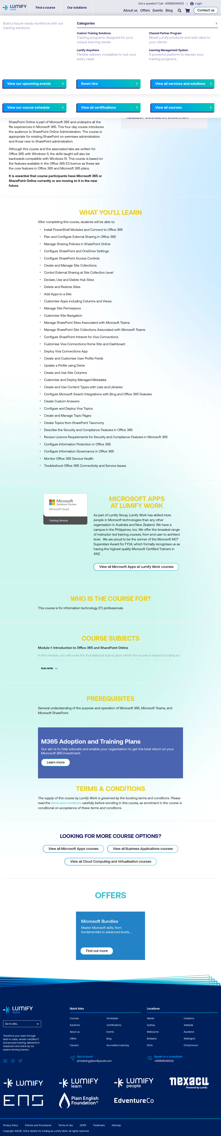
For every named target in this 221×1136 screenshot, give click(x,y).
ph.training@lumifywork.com (94, 1060)
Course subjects (75, 88)
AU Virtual (141, 88)
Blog (169, 10)
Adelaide (188, 1025)
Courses (8, 34)
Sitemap (116, 1124)
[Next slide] (107, 88)
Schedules (112, 1018)
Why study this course (20, 88)
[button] (56, 86)
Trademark (99, 1124)
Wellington (189, 1038)
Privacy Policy (10, 1124)
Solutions (75, 1025)
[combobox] (5, 1023)
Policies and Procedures (38, 1124)
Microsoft (23, 34)
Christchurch (191, 1045)
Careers (74, 1045)
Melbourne (153, 1031)
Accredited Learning (118, 1045)
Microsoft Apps (43, 34)
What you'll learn (50, 88)
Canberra (189, 1018)
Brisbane (152, 1038)
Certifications (114, 1025)
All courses (123, 88)
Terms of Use (65, 1124)
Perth (150, 1045)
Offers (145, 10)
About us (130, 10)
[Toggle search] (179, 10)
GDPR (83, 1124)
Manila (150, 1018)
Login (198, 3)
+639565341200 (174, 3)
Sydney (151, 1025)
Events (158, 10)
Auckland (189, 1031)
